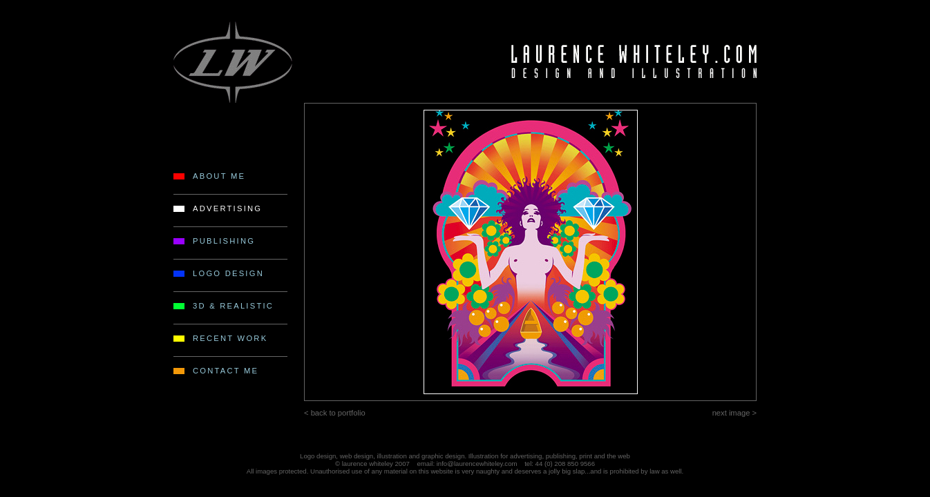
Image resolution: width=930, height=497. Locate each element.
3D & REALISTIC (233, 306)
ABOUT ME (219, 176)
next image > (734, 413)
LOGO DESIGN (228, 273)
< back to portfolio (335, 413)
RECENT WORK (230, 338)
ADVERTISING (227, 208)
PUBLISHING (224, 241)
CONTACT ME (225, 371)
